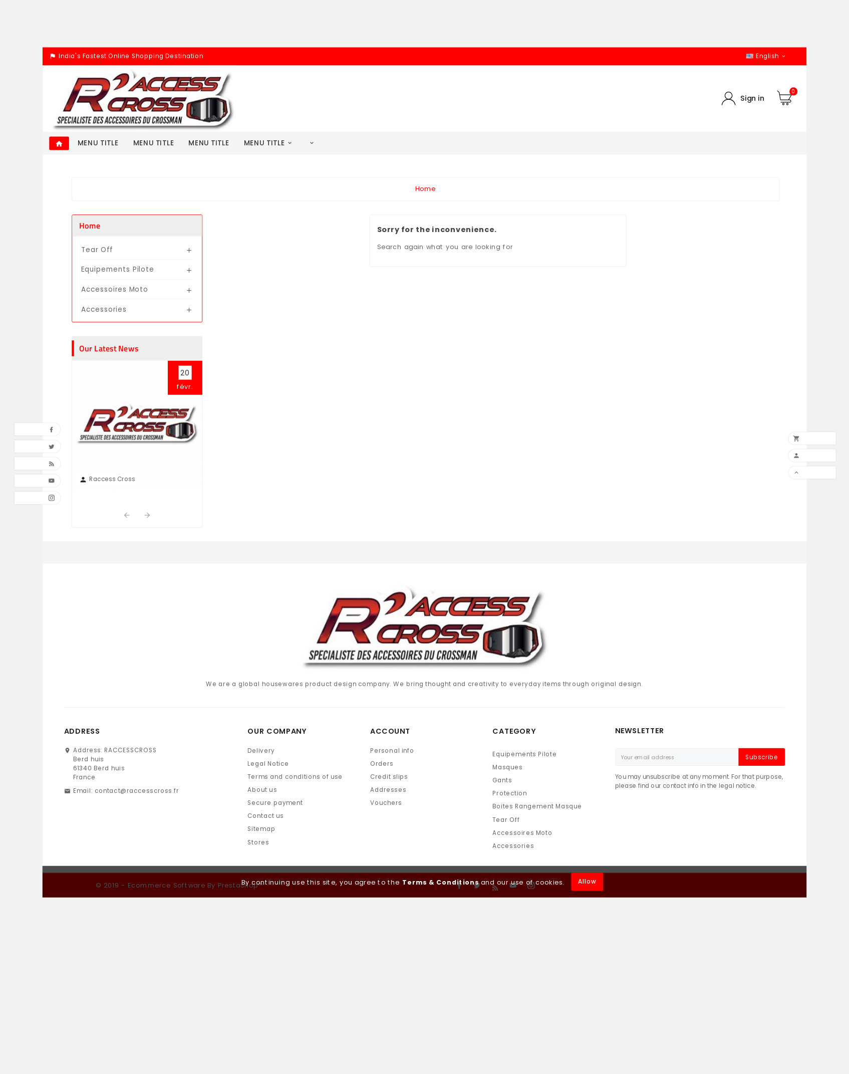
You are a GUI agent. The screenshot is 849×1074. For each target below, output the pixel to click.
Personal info (392, 750)
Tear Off (97, 250)
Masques (507, 767)
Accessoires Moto (114, 289)
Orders (382, 763)
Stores (258, 842)
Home (89, 226)
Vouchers (386, 803)
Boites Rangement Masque (537, 806)
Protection (509, 793)
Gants (502, 780)
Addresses (388, 790)
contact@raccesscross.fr (137, 790)
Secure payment (275, 803)
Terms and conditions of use (295, 777)
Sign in (752, 98)
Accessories (104, 309)
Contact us (265, 816)
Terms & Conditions (440, 882)
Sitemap (261, 829)
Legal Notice (268, 763)
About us (262, 790)
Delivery (260, 750)
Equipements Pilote (117, 269)
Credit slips (389, 777)
